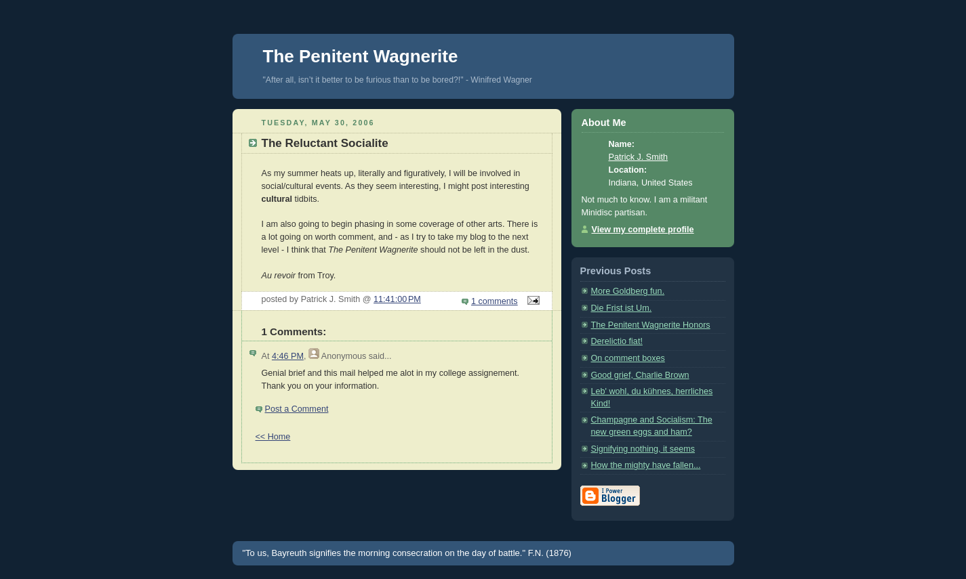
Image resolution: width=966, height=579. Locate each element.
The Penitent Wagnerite (360, 56)
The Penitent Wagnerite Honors (650, 325)
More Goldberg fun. (628, 291)
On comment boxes (628, 358)
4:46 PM (288, 356)
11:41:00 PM (397, 299)
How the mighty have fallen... (646, 465)
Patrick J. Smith (638, 157)
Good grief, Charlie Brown (640, 375)
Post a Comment (297, 409)
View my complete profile (643, 229)
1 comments (494, 301)
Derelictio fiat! (617, 341)
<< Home (273, 437)
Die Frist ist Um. (621, 308)
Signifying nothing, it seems (643, 449)
